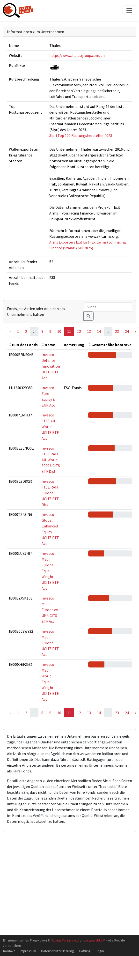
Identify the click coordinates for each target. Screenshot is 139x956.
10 (59, 331)
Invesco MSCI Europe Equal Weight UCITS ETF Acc (50, 571)
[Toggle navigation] (129, 10)
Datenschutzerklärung (57, 951)
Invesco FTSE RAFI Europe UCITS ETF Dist (50, 493)
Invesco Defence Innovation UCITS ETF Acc (51, 366)
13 (89, 331)
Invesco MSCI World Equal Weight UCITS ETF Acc (50, 682)
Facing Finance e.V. (65, 940)
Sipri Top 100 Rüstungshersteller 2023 (80, 135)
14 (99, 331)
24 (127, 331)
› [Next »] (135, 331)
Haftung (85, 951)
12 (79, 331)
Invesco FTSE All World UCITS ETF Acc (50, 427)
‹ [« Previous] (10, 331)
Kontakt (9, 951)
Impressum (28, 951)
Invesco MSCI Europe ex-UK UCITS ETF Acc (50, 610)
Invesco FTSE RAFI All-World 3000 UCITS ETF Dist (51, 460)
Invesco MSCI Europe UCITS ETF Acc (50, 643)
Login (99, 951)
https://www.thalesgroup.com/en (77, 55)
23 (117, 331)
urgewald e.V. (95, 940)
